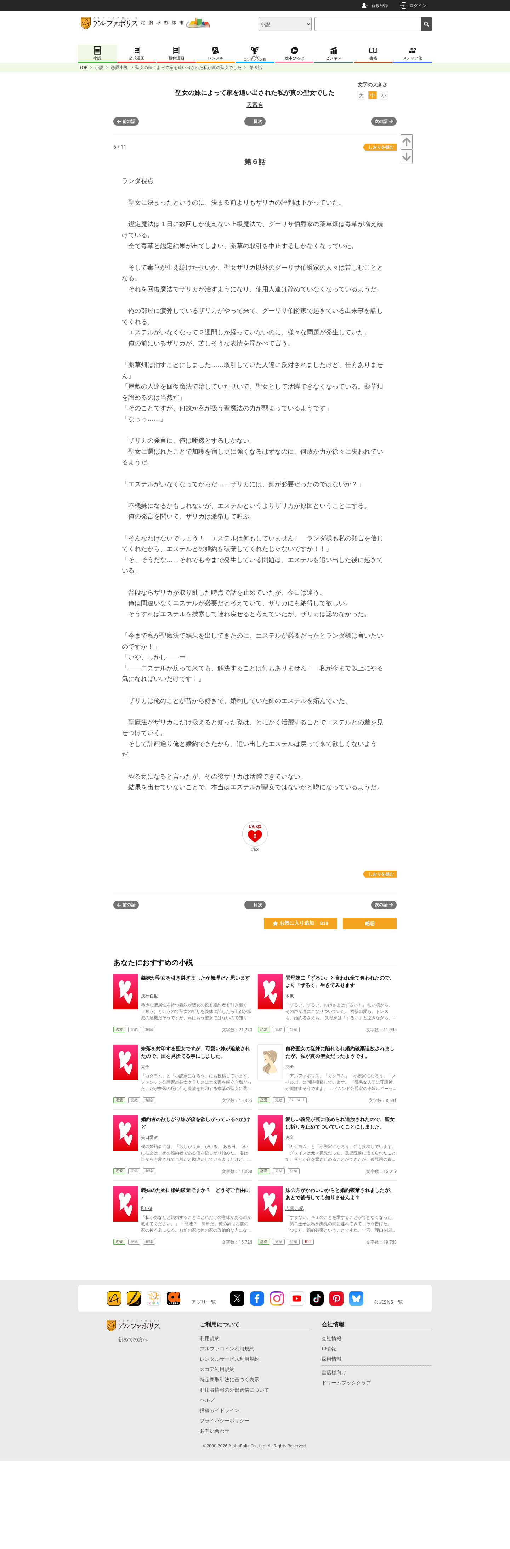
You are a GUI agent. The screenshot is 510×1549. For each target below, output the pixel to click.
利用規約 (210, 1338)
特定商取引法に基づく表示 (229, 1379)
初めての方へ (133, 1339)
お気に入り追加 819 (300, 923)
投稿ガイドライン (219, 1410)
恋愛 (119, 1029)
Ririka (146, 1208)
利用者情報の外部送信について (234, 1389)
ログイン (417, 5)
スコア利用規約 (217, 1369)
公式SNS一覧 (388, 1301)
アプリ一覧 (203, 1301)
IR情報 (329, 1348)
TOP (83, 67)
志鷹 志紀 (294, 1208)
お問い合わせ (215, 1430)
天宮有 (255, 104)
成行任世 (149, 996)
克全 (145, 1066)
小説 (99, 67)
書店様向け (334, 1372)
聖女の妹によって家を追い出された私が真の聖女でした (188, 67)
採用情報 (331, 1358)
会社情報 (331, 1338)
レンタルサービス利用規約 (229, 1358)
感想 (370, 923)
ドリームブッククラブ (346, 1382)
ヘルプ (207, 1399)
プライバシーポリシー (224, 1420)
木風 (289, 996)
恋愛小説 (119, 67)
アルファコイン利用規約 (227, 1348)
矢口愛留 (149, 1137)
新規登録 (379, 5)
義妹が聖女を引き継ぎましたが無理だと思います (195, 977)
